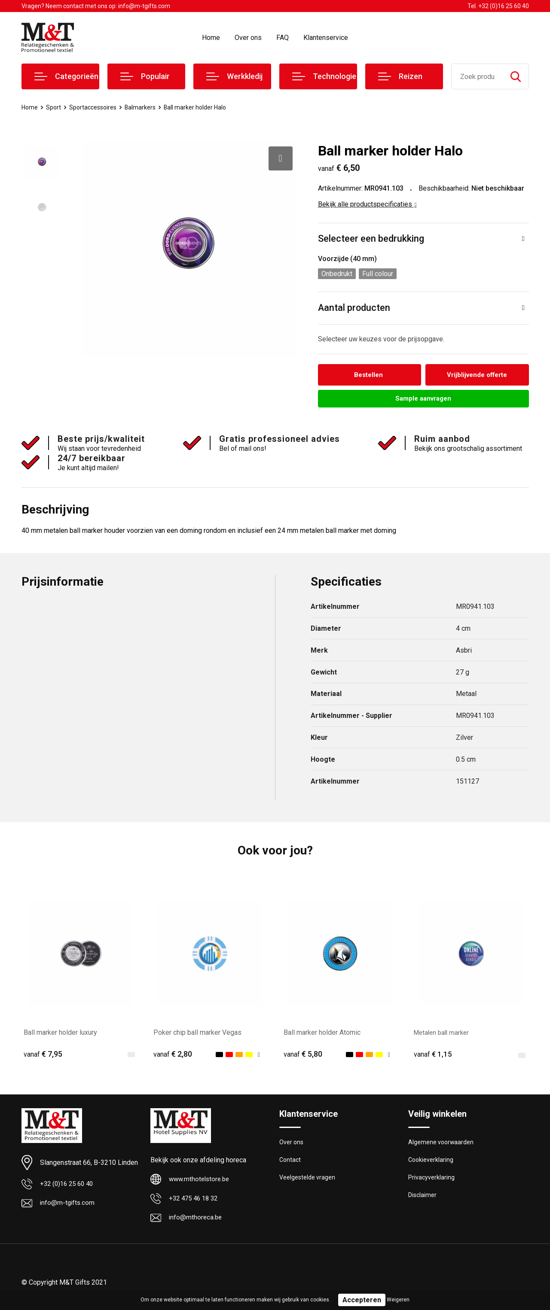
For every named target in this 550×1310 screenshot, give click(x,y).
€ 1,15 (433, 1055)
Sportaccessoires (95, 107)
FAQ (282, 37)
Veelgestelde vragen (307, 1181)
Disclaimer (422, 1199)
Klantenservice (325, 37)
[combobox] (477, 76)
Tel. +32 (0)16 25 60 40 (498, 6)
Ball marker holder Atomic (322, 1034)
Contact (290, 1162)
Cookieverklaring (431, 1162)
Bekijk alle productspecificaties (367, 204)
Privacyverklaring (431, 1181)
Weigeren (398, 1300)
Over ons (248, 37)
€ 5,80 (303, 1055)
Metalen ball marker (443, 1034)
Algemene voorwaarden (441, 1144)
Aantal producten (354, 308)
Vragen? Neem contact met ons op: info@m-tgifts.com (95, 6)
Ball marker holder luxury (60, 1034)
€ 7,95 (43, 1055)
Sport (54, 107)
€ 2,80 (172, 1055)
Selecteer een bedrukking (371, 239)
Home (211, 37)
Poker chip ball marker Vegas (197, 1034)
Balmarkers (145, 107)
